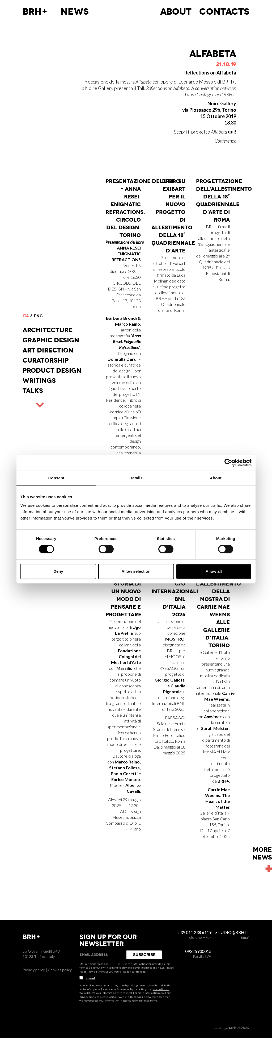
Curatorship (46, 360)
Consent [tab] (56, 478)
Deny (58, 571)
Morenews (262, 853)
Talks (33, 391)
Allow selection (135, 571)
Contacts (224, 12)
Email (87, 978)
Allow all (214, 571)
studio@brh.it (161, 989)
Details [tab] (136, 478)
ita (26, 316)
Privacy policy (34, 970)
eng (38, 316)
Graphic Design (51, 340)
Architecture (48, 330)
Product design (52, 370)
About (176, 12)
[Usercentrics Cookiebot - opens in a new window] (228, 463)
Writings (39, 380)
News (75, 12)
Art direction (48, 350)
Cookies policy (60, 970)
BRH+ (35, 12)
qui (231, 132)
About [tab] (216, 478)
